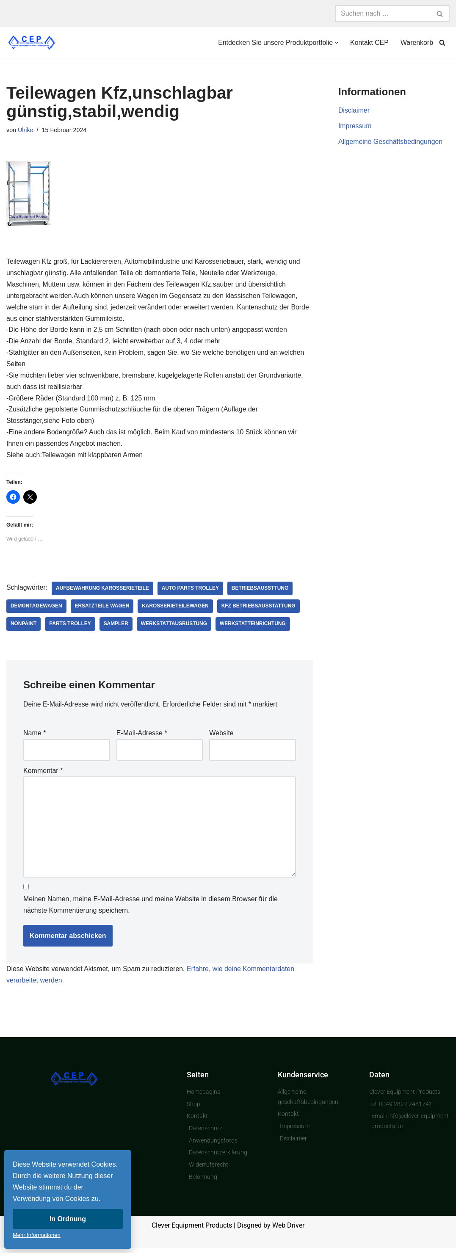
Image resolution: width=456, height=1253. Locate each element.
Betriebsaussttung (261, 591)
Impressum (355, 126)
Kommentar (43, 773)
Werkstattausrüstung (175, 626)
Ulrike (25, 130)
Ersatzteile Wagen (102, 609)
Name (34, 735)
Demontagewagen (36, 609)
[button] (336, 42)
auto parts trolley (191, 591)
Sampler (116, 626)
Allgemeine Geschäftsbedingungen (390, 142)
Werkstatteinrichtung (254, 626)
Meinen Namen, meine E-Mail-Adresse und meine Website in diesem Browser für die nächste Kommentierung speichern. (150, 908)
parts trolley (70, 626)
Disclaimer (354, 110)
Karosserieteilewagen (176, 609)
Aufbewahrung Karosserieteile (103, 591)
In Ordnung (68, 1219)
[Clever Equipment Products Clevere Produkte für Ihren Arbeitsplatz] (31, 42)
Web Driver (288, 1230)
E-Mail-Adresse (141, 735)
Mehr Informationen (37, 1235)
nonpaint (24, 626)
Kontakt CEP (369, 42)
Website (221, 735)
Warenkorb (416, 42)
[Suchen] (383, 13)
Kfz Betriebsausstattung (260, 609)
